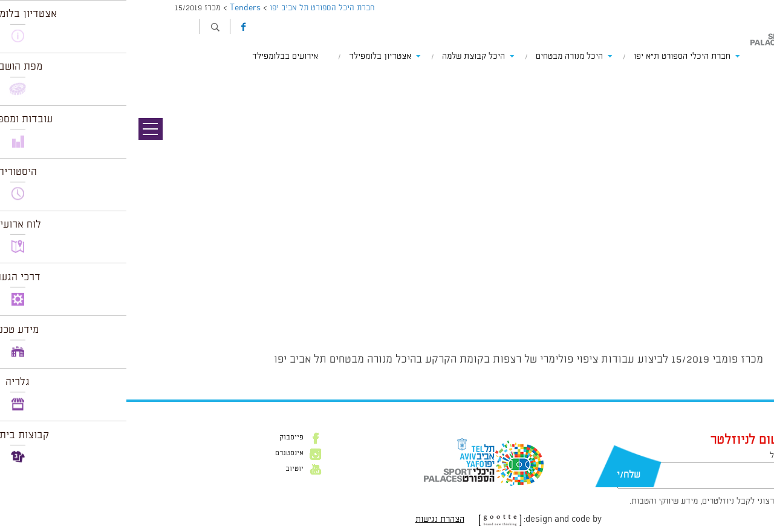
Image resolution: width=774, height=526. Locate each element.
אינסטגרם (163, 453)
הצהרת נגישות (313, 519)
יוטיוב (168, 469)
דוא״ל (653, 456)
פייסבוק (165, 437)
